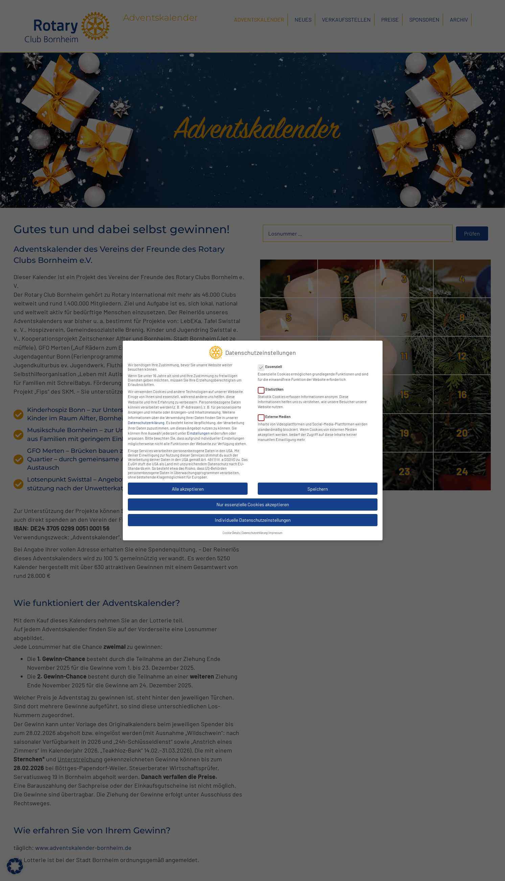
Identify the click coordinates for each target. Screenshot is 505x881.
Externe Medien (276, 411)
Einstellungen (198, 427)
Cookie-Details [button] (231, 527)
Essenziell (272, 361)
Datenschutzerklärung (146, 417)
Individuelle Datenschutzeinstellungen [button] (253, 514)
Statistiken (273, 383)
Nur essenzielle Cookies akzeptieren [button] (252, 498)
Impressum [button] (275, 527)
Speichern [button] (317, 483)
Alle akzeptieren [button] (188, 483)
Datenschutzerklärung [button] (254, 527)
